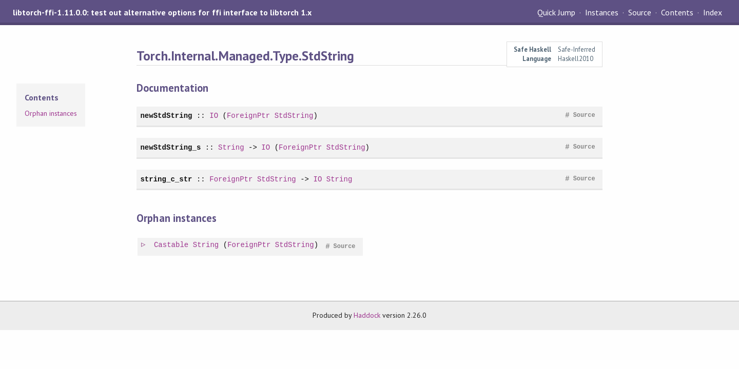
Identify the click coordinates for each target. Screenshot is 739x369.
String (231, 147)
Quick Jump (556, 12)
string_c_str (166, 179)
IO (213, 115)
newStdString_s (170, 147)
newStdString (166, 115)
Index (712, 12)
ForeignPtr (248, 115)
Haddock (367, 315)
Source (639, 12)
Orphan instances (51, 113)
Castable (171, 245)
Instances (601, 12)
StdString (294, 115)
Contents (677, 12)
